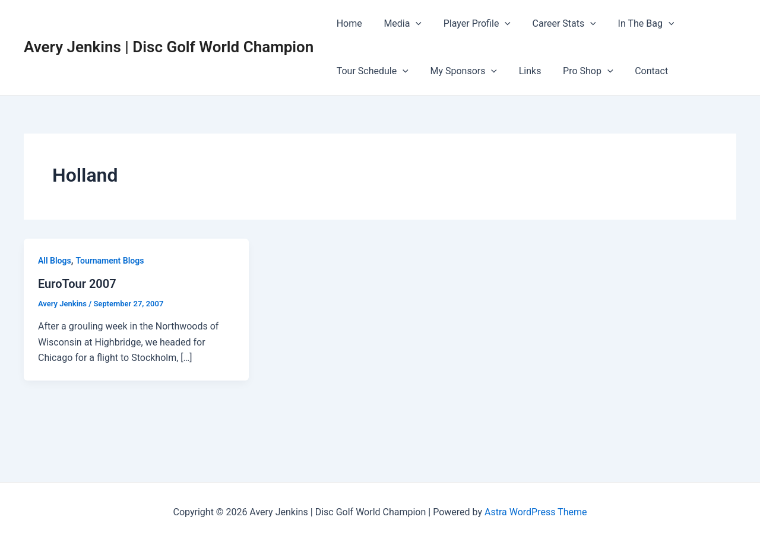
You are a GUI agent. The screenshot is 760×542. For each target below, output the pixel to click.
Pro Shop (578, 71)
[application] (411, 23)
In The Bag (634, 23)
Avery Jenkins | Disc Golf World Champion (169, 47)
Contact (639, 71)
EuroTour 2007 (77, 284)
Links (523, 71)
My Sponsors (459, 71)
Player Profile (470, 23)
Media (398, 23)
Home (347, 23)
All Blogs (54, 260)
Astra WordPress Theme (535, 512)
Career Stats (554, 23)
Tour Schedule (371, 71)
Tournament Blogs (109, 260)
